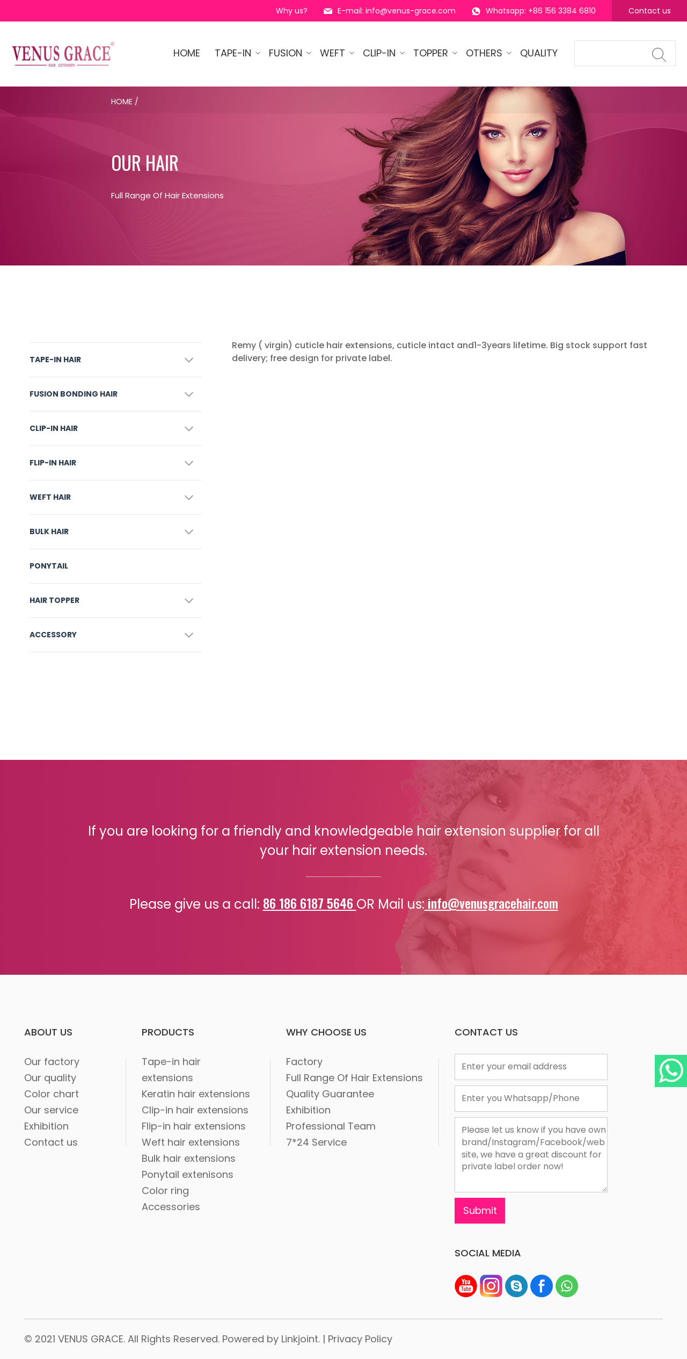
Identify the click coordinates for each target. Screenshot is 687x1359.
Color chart (51, 1094)
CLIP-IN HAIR (54, 428)
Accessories (171, 1206)
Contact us (649, 10)
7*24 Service (316, 1142)
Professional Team (331, 1126)
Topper (432, 53)
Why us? (292, 10)
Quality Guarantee (330, 1094)
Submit (480, 1210)
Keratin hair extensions (196, 1094)
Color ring (165, 1190)
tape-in (234, 53)
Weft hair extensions (191, 1142)
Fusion (287, 53)
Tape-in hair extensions (171, 1069)
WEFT (334, 53)
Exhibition (46, 1126)
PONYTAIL (49, 565)
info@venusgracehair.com (491, 902)
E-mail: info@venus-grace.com (390, 10)
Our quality (50, 1077)
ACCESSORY (53, 634)
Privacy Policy (360, 1339)
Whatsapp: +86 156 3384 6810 (534, 10)
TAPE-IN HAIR (55, 359)
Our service (51, 1110)
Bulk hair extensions (189, 1158)
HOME (186, 53)
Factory (304, 1061)
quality (539, 53)
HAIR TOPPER (54, 600)
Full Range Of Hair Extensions (354, 1077)
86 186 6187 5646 (309, 902)
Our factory (51, 1061)
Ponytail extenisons (187, 1174)
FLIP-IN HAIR (53, 462)
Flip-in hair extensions (194, 1126)
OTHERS (486, 53)
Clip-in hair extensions (195, 1110)
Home (122, 101)
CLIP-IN (381, 53)
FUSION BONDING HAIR (74, 394)
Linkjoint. (300, 1339)
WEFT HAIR (50, 497)
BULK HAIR (49, 531)
